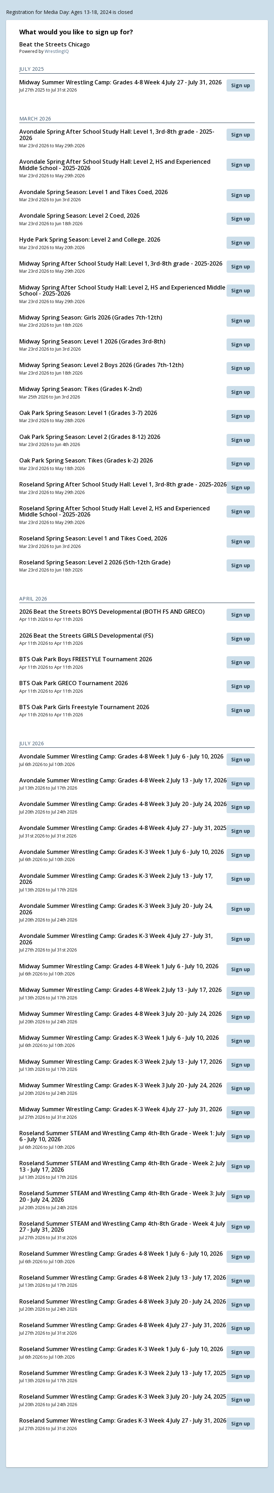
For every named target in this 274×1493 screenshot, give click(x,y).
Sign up (240, 85)
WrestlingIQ (57, 51)
